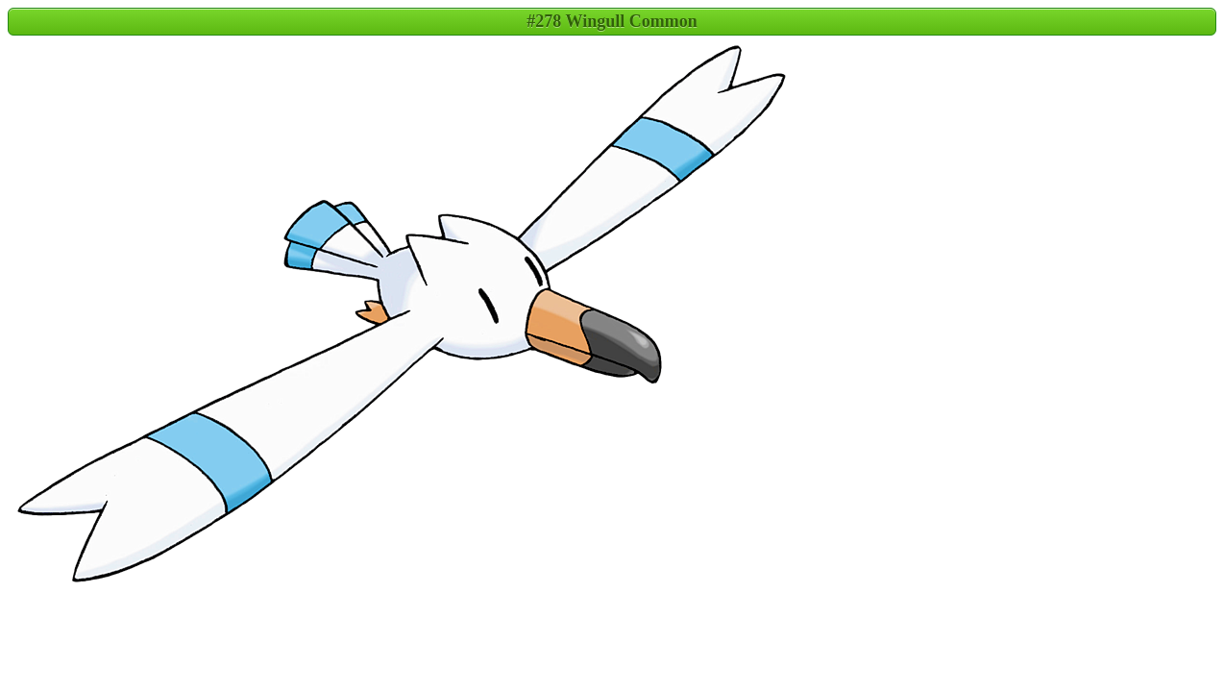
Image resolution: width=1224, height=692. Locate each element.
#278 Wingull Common (611, 21)
